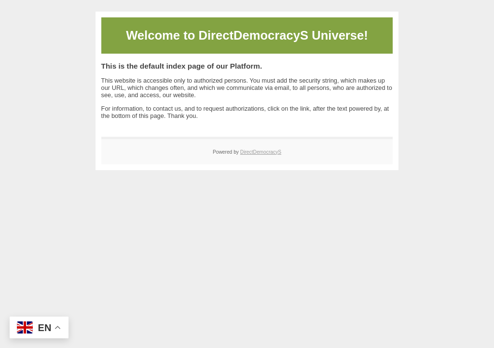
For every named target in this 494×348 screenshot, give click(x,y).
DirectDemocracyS (260, 152)
